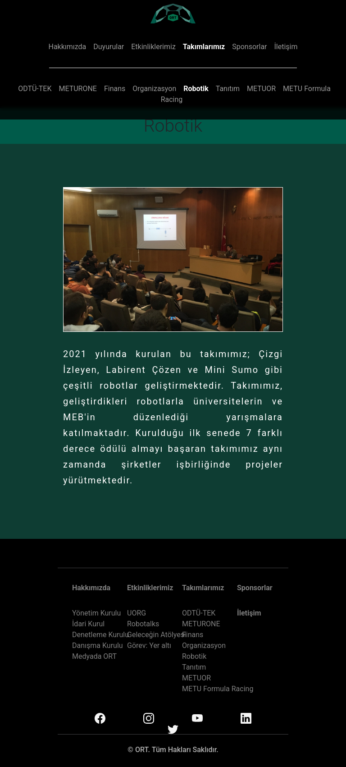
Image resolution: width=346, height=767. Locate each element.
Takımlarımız (204, 46)
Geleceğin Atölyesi (156, 634)
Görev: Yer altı (149, 645)
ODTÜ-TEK (34, 88)
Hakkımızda (67, 46)
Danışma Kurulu (97, 645)
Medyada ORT (94, 656)
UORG (136, 613)
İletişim (285, 46)
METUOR (261, 88)
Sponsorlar (249, 46)
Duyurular (108, 46)
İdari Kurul (88, 624)
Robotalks (143, 624)
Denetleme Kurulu (100, 634)
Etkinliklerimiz (153, 46)
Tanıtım (228, 88)
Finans (114, 88)
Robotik (196, 88)
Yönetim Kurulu (96, 613)
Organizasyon (154, 88)
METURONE (78, 88)
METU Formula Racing (217, 688)
